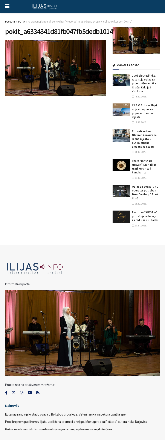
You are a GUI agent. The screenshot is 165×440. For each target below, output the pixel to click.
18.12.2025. (139, 97)
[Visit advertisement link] (136, 40)
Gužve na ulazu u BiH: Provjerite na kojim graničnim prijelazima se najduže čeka (58, 429)
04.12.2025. (139, 152)
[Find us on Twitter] (14, 392)
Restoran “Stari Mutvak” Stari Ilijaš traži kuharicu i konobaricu (144, 166)
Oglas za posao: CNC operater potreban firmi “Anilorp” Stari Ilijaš (145, 192)
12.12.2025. (139, 122)
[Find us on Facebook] (6, 392)
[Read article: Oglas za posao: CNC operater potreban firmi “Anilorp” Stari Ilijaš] (121, 191)
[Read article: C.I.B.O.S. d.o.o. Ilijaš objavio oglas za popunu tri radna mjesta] (121, 109)
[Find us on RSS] (37, 392)
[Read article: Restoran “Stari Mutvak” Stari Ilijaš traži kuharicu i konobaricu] (121, 165)
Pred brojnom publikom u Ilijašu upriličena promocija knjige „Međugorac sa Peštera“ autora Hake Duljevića (76, 421)
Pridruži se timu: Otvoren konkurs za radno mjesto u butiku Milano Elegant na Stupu (144, 139)
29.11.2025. (139, 226)
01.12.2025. (139, 204)
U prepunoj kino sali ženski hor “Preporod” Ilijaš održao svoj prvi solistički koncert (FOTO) (80, 21)
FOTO (21, 21)
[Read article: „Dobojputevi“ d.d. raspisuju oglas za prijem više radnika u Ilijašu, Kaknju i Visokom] (121, 80)
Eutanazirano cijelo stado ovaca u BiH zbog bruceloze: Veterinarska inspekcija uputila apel (65, 414)
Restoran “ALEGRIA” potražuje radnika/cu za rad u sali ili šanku (145, 216)
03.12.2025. (139, 178)
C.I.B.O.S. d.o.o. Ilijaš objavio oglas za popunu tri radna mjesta (144, 111)
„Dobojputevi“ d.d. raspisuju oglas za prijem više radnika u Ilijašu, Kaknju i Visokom (145, 83)
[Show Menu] (7, 6)
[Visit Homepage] (44, 6)
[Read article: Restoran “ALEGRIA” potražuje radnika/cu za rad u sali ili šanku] (121, 217)
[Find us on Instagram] (21, 392)
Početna (10, 21)
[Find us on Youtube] (30, 392)
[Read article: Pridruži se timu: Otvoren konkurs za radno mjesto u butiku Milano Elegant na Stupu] (121, 135)
